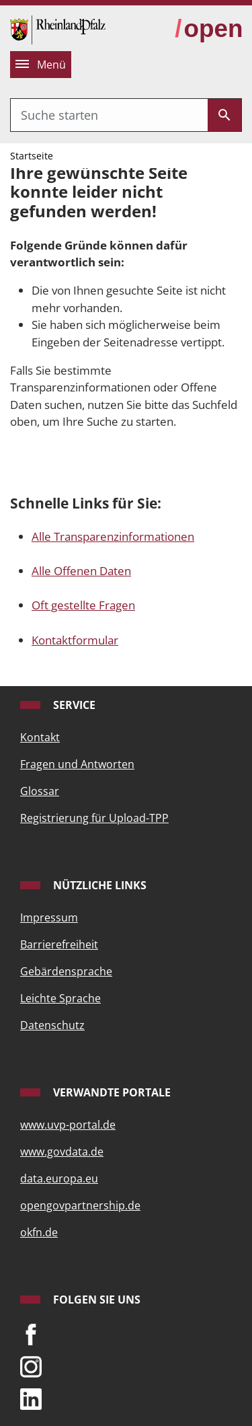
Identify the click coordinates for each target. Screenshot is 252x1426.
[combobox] (109, 115)
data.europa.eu (59, 1178)
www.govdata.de (61, 1151)
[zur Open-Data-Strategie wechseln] (208, 29)
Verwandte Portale (110, 1092)
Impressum (49, 917)
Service (72, 705)
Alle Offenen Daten (81, 570)
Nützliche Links (98, 885)
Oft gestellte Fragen (83, 605)
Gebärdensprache (66, 971)
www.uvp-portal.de (68, 1124)
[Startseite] (58, 28)
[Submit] (224, 115)
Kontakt (40, 737)
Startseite (31, 155)
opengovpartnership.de (80, 1205)
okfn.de (39, 1232)
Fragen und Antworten (77, 764)
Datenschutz (52, 1025)
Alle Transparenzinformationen (113, 536)
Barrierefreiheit (59, 944)
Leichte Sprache (60, 998)
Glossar (39, 791)
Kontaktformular (75, 640)
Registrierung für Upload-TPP (94, 818)
